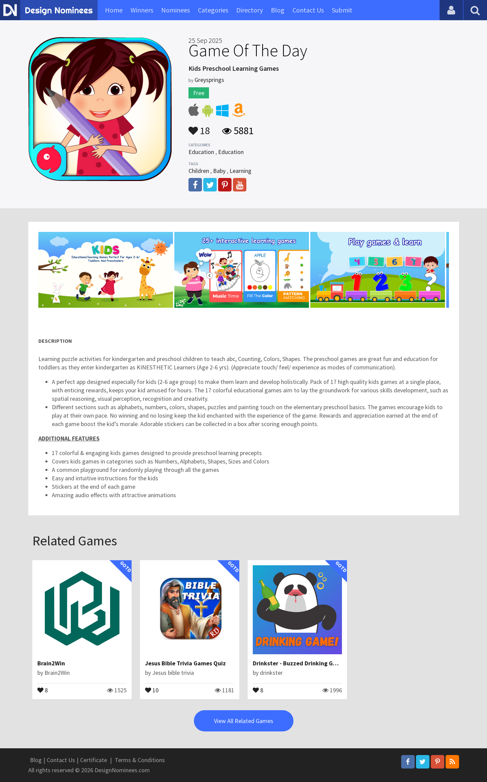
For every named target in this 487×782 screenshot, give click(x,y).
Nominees (175, 10)
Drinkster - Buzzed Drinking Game (299, 663)
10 (152, 689)
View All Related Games (243, 721)
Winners (142, 10)
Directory (249, 10)
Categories (213, 10)
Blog (277, 10)
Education (201, 152)
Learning (240, 171)
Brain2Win (51, 663)
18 (199, 127)
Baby (219, 171)
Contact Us (308, 10)
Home (114, 10)
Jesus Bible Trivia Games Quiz (185, 663)
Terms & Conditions (140, 760)
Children (198, 171)
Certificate (93, 760)
